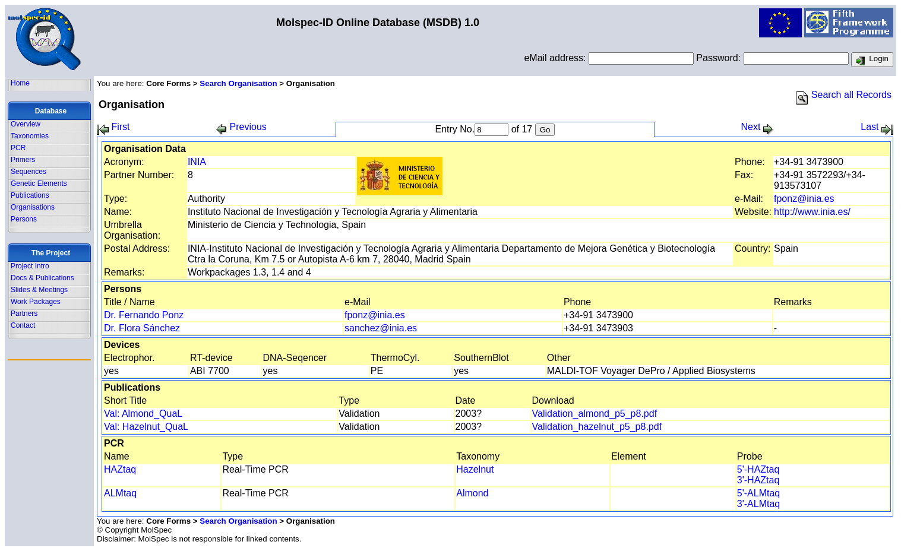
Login (872, 60)
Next (757, 127)
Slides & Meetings (39, 290)
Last (877, 127)
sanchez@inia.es (380, 328)
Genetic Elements (39, 183)
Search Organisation (238, 83)
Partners (24, 313)
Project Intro (30, 266)
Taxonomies (30, 136)
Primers (23, 160)
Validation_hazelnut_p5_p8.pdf (597, 427)
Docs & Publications (42, 278)
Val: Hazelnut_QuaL (146, 427)
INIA (197, 162)
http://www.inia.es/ (812, 212)
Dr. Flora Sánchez (142, 328)
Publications (30, 195)
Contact (23, 325)
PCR (18, 148)
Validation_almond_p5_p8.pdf (594, 413)
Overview (25, 124)
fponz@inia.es (804, 199)
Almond (472, 493)
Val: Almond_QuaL (143, 413)
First (113, 127)
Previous (241, 127)
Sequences (28, 171)
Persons (24, 219)
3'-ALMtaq (758, 504)
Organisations (33, 207)
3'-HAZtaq (758, 480)
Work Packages (36, 301)
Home (20, 83)
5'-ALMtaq (758, 493)
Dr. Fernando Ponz (144, 315)
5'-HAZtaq (758, 469)
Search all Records (843, 95)
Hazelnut (475, 469)
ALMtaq (120, 493)
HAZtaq (120, 469)
